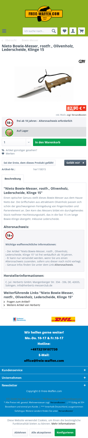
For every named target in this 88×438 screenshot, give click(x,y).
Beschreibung (13, 178)
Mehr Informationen (63, 423)
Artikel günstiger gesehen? (19, 150)
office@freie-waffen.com (44, 360)
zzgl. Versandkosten (76, 114)
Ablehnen (20, 432)
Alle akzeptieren (41, 432)
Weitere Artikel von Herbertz (22, 305)
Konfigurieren (65, 432)
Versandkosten (57, 402)
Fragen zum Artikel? (17, 301)
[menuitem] (5, 30)
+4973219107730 (44, 349)
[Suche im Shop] (40, 30)
